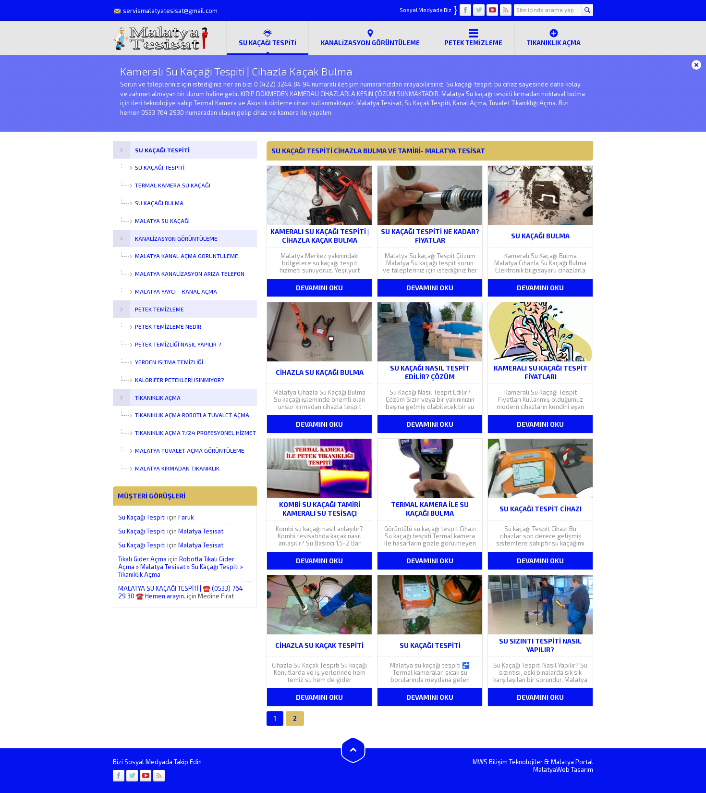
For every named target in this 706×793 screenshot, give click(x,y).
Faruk (186, 517)
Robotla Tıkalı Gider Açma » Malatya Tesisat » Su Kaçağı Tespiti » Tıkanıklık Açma (180, 566)
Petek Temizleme (473, 37)
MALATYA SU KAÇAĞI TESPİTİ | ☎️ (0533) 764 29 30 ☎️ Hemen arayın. (180, 592)
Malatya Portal (572, 762)
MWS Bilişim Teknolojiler (508, 762)
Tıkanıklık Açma (554, 37)
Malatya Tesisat (200, 531)
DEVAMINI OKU (319, 288)
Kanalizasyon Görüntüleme (370, 37)
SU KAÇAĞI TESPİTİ (267, 37)
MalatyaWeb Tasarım (563, 769)
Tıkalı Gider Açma (142, 559)
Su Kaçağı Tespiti (142, 517)
